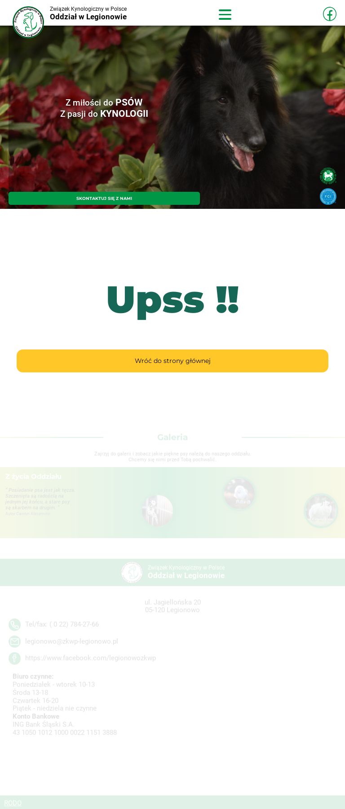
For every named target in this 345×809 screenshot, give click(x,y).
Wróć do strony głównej (173, 360)
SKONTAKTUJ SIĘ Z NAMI (104, 198)
